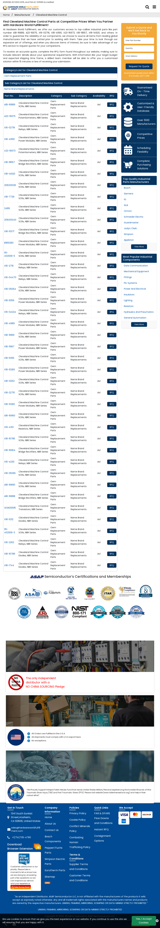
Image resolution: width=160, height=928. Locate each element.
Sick (126, 205)
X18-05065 (10, 473)
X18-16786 (9, 553)
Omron (128, 211)
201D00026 (10, 185)
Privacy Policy (77, 813)
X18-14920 (9, 173)
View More (139, 246)
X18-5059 (9, 300)
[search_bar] (147, 7)
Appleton (129, 240)
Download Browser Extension (24, 846)
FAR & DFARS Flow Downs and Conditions (103, 818)
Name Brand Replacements (19, 88)
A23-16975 (9, 116)
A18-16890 (9, 484)
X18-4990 (9, 139)
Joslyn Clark (130, 228)
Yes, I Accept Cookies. (144, 920)
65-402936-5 (9, 254)
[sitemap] (47, 883)
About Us (50, 823)
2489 (7, 208)
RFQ (112, 104)
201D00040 (10, 219)
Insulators (129, 294)
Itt (125, 199)
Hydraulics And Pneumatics (139, 312)
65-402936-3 (9, 531)
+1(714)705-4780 (21, 837)
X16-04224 (10, 312)
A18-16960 (9, 415)
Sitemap (50, 877)
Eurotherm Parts (55, 870)
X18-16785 (9, 438)
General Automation (135, 317)
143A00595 (10, 507)
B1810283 (8, 242)
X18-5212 (8, 519)
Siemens (128, 193)
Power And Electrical (135, 288)
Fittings (128, 277)
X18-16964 (9, 450)
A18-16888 (9, 496)
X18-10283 (9, 369)
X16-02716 (9, 127)
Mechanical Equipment (136, 271)
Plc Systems (130, 283)
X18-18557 (9, 162)
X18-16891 (9, 335)
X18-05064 (10, 288)
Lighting (128, 300)
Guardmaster (131, 222)
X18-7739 (9, 196)
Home (6, 14)
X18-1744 (9, 565)
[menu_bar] (154, 7)
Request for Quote (139, 66)
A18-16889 (9, 104)
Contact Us (52, 830)
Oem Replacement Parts (17, 75)
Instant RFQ (101, 829)
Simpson (128, 234)
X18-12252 (9, 381)
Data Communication (136, 265)
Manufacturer (22, 14)
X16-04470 (10, 277)
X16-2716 (9, 265)
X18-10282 (9, 404)
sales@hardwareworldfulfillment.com (25, 829)
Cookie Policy (77, 820)
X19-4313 (9, 427)
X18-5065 (9, 358)
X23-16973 (9, 150)
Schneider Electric (133, 216)
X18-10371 (9, 231)
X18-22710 (9, 392)
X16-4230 (9, 461)
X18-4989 (9, 323)
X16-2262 (9, 542)
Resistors (128, 306)
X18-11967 (9, 346)
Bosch (127, 187)
